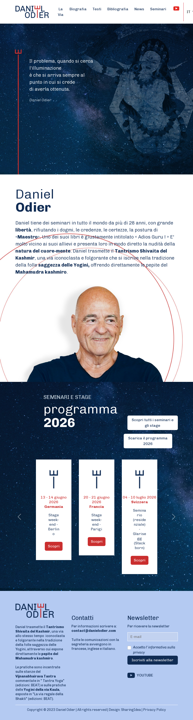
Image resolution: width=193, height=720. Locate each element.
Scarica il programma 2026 (148, 441)
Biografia (78, 9)
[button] (19, 516)
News (139, 9)
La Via (60, 12)
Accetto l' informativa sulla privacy (154, 650)
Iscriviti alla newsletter (152, 660)
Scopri (54, 546)
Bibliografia (117, 9)
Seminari (158, 9)
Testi (96, 9)
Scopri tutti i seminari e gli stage (153, 423)
